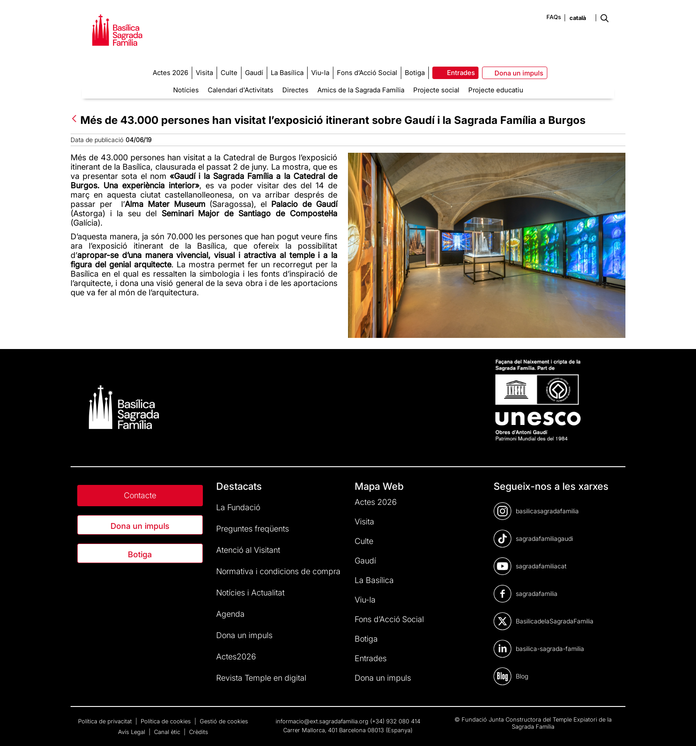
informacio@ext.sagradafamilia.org (322, 721)
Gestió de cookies (224, 721)
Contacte (140, 495)
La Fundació (238, 507)
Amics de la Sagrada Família (360, 90)
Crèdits (198, 731)
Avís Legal (132, 731)
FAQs (553, 16)
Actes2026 (236, 656)
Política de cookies (167, 721)
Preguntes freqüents (252, 528)
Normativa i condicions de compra (278, 571)
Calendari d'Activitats (240, 90)
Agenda (230, 614)
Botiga (140, 554)
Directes (295, 90)
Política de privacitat (106, 721)
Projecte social (436, 90)
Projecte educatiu (495, 90)
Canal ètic (168, 731)
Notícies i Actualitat (250, 592)
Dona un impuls (140, 526)
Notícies (186, 90)
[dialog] (679, 728)
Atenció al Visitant (248, 550)
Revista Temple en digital (261, 678)
